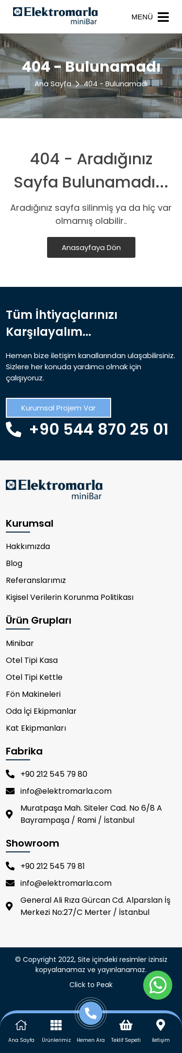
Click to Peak (91, 985)
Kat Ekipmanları (36, 728)
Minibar (20, 643)
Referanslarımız (36, 580)
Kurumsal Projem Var (58, 408)
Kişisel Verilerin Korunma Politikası (69, 597)
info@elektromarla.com (59, 791)
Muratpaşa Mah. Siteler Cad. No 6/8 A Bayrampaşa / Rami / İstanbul (84, 814)
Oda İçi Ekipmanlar (41, 711)
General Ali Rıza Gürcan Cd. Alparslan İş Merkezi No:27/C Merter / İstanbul (88, 906)
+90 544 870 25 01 (87, 429)
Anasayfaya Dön (91, 247)
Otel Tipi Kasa (32, 660)
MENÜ (150, 17)
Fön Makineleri (33, 694)
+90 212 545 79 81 (45, 866)
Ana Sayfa (52, 84)
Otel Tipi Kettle (34, 677)
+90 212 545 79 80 (46, 774)
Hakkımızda (28, 546)
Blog (14, 563)
